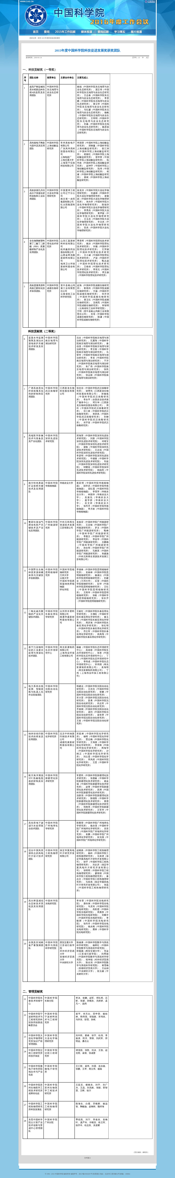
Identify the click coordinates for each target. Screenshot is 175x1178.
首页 (39, 38)
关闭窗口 (87, 1158)
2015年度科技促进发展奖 (51, 38)
